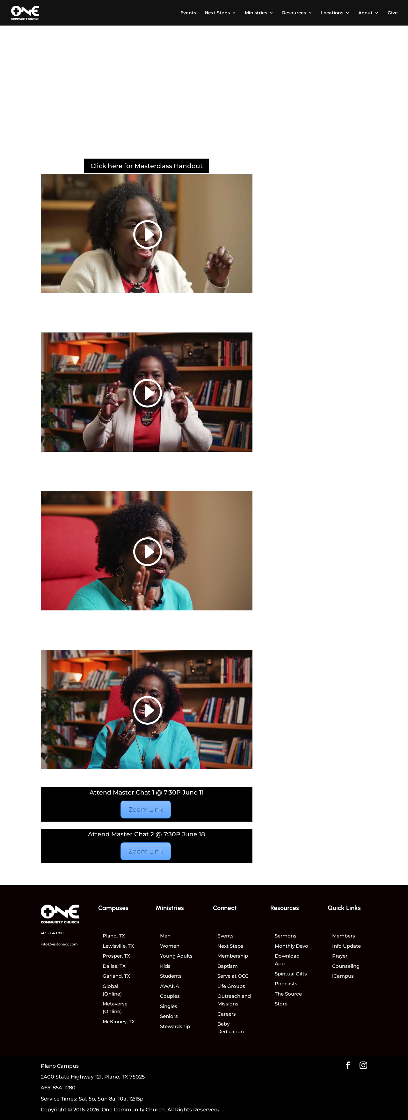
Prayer (339, 956)
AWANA (169, 986)
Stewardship (175, 1026)
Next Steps (217, 13)
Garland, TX (116, 976)
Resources (294, 13)
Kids (165, 966)
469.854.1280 (52, 933)
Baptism (227, 966)
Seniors (169, 1016)
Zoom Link (145, 809)
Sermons (285, 936)
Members (343, 936)
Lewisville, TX (118, 946)
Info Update (346, 946)
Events (188, 13)
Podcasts (286, 984)
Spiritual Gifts (291, 974)
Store (281, 1004)
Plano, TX (114, 936)
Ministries (256, 13)
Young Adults (176, 956)
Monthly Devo (291, 946)
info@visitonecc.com (59, 944)
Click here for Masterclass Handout (147, 166)
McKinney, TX (119, 1022)
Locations (332, 13)
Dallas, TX (114, 966)
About (365, 13)
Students (171, 976)
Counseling (346, 966)
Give (393, 13)
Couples (170, 996)
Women (169, 946)
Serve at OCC (233, 976)
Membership (232, 956)
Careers (226, 1014)
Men (165, 936)
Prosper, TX (116, 956)
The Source (288, 994)
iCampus (343, 976)
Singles (168, 1006)
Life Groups (231, 986)
